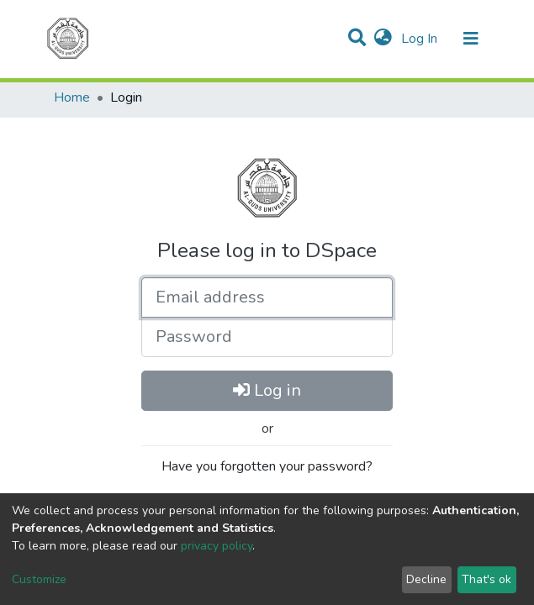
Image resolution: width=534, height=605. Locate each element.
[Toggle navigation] (470, 38)
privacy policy (216, 546)
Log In (421, 38)
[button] (383, 39)
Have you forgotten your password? (267, 466)
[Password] (267, 337)
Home (72, 97)
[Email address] (267, 297)
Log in (267, 390)
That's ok (486, 579)
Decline (426, 579)
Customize (39, 579)
